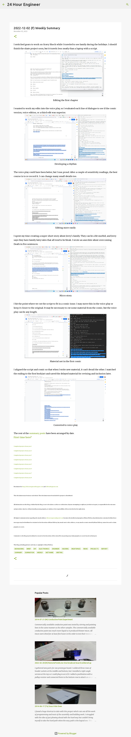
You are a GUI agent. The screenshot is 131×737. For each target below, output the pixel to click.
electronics (44, 549)
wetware (49, 552)
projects (95, 549)
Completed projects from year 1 (23, 446)
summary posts (37, 433)
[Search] (43, 4)
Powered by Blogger (65, 733)
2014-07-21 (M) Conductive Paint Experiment (54, 619)
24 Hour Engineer (23, 4)
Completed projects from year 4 (23, 459)
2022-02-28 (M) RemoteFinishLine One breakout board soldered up (63, 663)
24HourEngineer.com (52, 486)
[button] (15, 36)
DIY (35, 549)
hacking (65, 549)
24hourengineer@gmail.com (54, 518)
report (104, 549)
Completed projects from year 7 (23, 473)
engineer (55, 549)
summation (29, 552)
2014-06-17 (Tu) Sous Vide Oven (48, 706)
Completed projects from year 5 (23, 464)
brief (29, 549)
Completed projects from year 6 (23, 468)
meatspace (76, 549)
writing (59, 552)
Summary (18, 552)
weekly (40, 552)
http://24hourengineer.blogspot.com (32, 486)
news (85, 549)
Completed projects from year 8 (23, 477)
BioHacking (19, 549)
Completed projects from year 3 (23, 455)
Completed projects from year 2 (23, 450)
